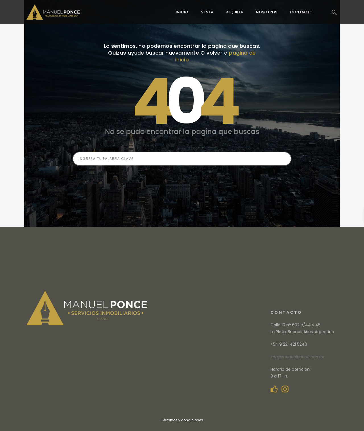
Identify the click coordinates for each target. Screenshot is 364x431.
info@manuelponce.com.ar (297, 357)
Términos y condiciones (182, 420)
